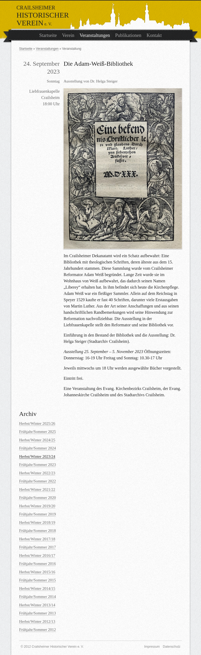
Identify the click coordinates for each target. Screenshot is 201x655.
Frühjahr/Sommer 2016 (37, 564)
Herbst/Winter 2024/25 (37, 440)
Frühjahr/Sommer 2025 (37, 432)
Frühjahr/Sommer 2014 (37, 597)
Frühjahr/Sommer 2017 (37, 547)
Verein (68, 35)
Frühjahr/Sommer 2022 (37, 481)
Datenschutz (171, 646)
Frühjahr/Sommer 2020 (37, 498)
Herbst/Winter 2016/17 (37, 555)
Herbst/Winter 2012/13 (37, 621)
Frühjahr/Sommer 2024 (37, 448)
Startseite (48, 35)
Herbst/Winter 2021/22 (37, 489)
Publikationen (128, 35)
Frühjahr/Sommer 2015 (37, 580)
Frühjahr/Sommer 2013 (37, 613)
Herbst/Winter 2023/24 (37, 456)
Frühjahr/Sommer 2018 (37, 531)
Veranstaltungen (95, 35)
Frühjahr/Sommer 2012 (37, 630)
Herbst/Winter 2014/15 (37, 588)
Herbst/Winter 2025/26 (37, 423)
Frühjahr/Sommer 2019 (37, 514)
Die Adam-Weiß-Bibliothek (98, 63)
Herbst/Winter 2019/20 (37, 506)
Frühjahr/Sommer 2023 (37, 465)
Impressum (152, 646)
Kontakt (154, 35)
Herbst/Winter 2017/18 (37, 539)
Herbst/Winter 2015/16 (37, 572)
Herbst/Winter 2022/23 (37, 473)
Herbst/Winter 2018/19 (37, 522)
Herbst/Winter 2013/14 (37, 605)
